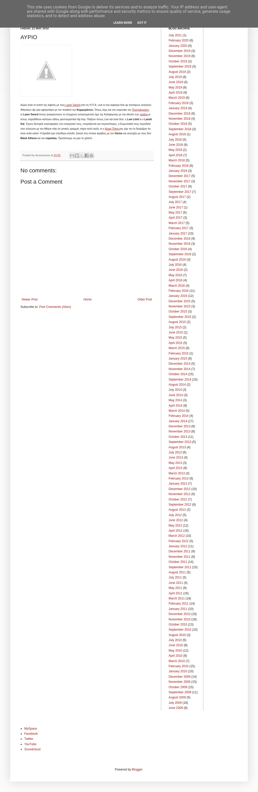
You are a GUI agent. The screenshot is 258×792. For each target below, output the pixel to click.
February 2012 (179, 541)
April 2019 (175, 92)
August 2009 (177, 697)
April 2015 (175, 343)
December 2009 (179, 676)
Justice (144, 114)
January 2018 (178, 171)
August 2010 (177, 635)
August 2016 (177, 259)
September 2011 (180, 567)
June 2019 (176, 82)
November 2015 (179, 306)
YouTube (30, 744)
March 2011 (177, 598)
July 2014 (175, 390)
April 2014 (175, 405)
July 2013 (175, 452)
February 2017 (179, 228)
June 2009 (176, 708)
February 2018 (179, 166)
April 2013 (175, 468)
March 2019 (177, 97)
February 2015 (179, 353)
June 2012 (176, 520)
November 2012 (179, 494)
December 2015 (179, 301)
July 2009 (175, 703)
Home (88, 299)
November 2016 (179, 244)
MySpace (30, 728)
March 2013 (177, 473)
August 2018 (177, 134)
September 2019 (180, 66)
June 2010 (176, 645)
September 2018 (180, 129)
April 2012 (175, 530)
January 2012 (178, 546)
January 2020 (178, 46)
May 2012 (175, 525)
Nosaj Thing (112, 128)
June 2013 (176, 457)
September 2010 (180, 629)
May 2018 (175, 150)
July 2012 (175, 515)
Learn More (122, 23)
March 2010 (177, 661)
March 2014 (177, 410)
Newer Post (30, 299)
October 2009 (178, 687)
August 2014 (177, 384)
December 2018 (179, 113)
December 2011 (179, 551)
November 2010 (179, 619)
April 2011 (175, 593)
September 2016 (180, 254)
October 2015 (178, 311)
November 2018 (179, 118)
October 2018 (178, 124)
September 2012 (180, 504)
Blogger (137, 769)
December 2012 (179, 489)
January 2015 (178, 358)
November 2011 (179, 557)
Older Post (144, 299)
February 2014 (179, 416)
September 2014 (180, 379)
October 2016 (178, 249)
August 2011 (177, 572)
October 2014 (178, 374)
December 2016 (179, 238)
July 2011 (175, 577)
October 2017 (178, 186)
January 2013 (178, 483)
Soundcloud (32, 749)
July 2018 (175, 139)
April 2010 (175, 655)
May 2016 (175, 275)
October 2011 (178, 562)
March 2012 (177, 536)
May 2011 (175, 588)
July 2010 (175, 640)
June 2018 (176, 145)
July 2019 (175, 77)
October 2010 (178, 624)
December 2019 (179, 51)
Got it (142, 23)
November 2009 (179, 682)
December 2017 (179, 176)
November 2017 (179, 181)
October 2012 (178, 499)
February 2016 (179, 291)
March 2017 (177, 223)
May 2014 (175, 400)
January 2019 (178, 108)
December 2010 (179, 614)
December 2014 (179, 363)
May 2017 (175, 212)
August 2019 (177, 72)
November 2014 (179, 369)
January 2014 (178, 421)
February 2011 (179, 603)
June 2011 (176, 583)
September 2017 (180, 192)
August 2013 (177, 447)
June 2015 (176, 332)
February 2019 (179, 103)
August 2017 (177, 197)
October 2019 (178, 61)
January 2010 (178, 671)
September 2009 (180, 692)
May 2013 (175, 463)
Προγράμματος (140, 109)
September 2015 (180, 317)
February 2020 (179, 40)
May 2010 (175, 650)
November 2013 (179, 431)
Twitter (28, 739)
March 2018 (177, 160)
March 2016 (177, 285)
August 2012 (177, 509)
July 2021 (175, 35)
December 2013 (179, 426)
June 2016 (176, 270)
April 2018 (175, 155)
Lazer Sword (73, 105)
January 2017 (178, 233)
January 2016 (178, 296)
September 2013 (180, 442)
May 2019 (175, 87)
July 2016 (175, 264)
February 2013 (179, 478)
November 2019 (179, 56)
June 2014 (176, 395)
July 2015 (175, 327)
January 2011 (178, 609)
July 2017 (175, 202)
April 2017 (175, 217)
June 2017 (176, 207)
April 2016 (175, 280)
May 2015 (175, 337)
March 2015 (177, 348)
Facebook (31, 733)
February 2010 (179, 666)
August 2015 (177, 322)
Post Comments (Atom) (55, 307)
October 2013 (178, 437)
